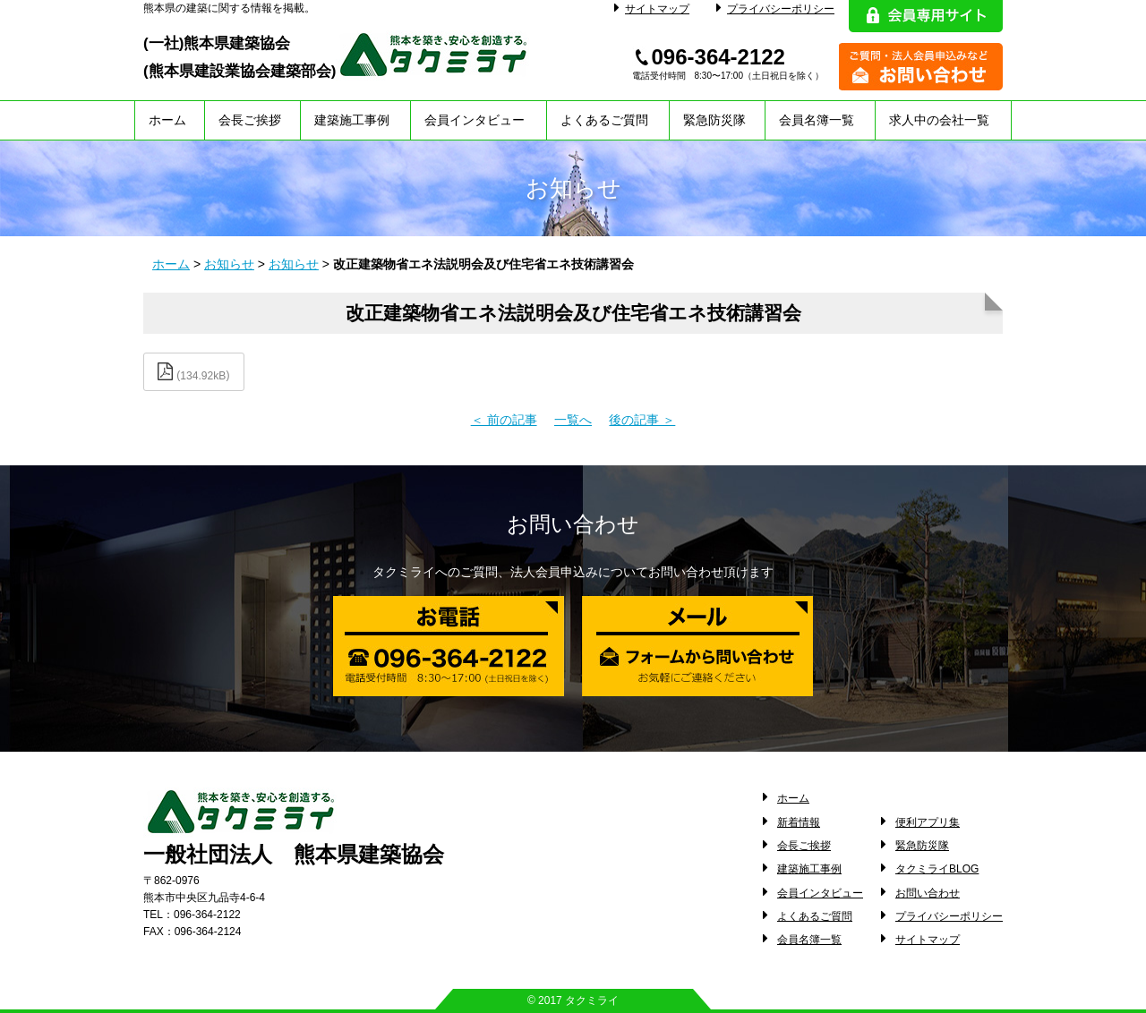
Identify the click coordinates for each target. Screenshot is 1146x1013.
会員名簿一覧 (816, 120)
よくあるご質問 (604, 120)
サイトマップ (651, 9)
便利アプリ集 (927, 822)
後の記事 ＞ (642, 420)
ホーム (167, 120)
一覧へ (573, 420)
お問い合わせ (927, 893)
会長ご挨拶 (249, 120)
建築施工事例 (351, 120)
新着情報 (798, 822)
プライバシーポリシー (775, 9)
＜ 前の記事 (504, 420)
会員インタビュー (474, 120)
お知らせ (229, 264)
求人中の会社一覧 (939, 120)
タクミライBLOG (937, 869)
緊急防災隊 (714, 120)
